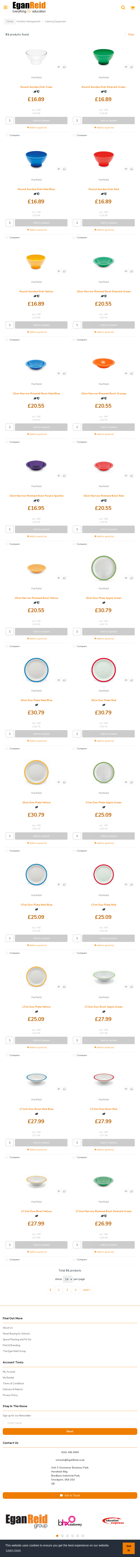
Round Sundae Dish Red (104, 189)
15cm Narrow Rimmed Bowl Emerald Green (104, 291)
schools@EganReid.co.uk (70, 1460)
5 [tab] (78, 1536)
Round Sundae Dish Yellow (36, 291)
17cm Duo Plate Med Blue (36, 904)
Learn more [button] (13, 1550)
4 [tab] (72, 1536)
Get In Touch (70, 1495)
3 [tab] (67, 1536)
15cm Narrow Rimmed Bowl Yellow (36, 598)
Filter (131, 34)
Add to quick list (37, 127)
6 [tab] (83, 1536)
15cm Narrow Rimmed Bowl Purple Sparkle (36, 496)
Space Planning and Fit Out (17, 1339)
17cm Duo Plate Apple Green (104, 802)
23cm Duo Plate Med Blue (36, 700)
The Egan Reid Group (14, 1351)
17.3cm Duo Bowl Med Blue (36, 1109)
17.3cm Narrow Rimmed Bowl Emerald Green (104, 1211)
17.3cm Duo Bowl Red (103, 1109)
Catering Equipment (55, 21)
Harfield (36, 77)
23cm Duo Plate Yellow (36, 802)
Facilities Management (28, 21)
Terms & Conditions (13, 1383)
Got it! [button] (129, 1548)
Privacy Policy (10, 1395)
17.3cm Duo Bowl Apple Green (104, 1007)
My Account (9, 1372)
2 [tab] (62, 1536)
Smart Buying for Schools (16, 1333)
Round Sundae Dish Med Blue (36, 189)
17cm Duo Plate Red (103, 904)
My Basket (8, 1377)
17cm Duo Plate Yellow (36, 1007)
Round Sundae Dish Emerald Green (104, 87)
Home (10, 21)
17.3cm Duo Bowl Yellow (36, 1211)
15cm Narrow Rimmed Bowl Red (103, 496)
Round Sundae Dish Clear (36, 87)
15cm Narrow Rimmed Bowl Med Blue (36, 393)
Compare (12, 135)
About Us (8, 1328)
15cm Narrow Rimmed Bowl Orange (103, 393)
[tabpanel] (26, 1521)
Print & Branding (11, 1345)
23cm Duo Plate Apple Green (104, 598)
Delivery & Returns (13, 1389)
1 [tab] (57, 1536)
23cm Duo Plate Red (103, 700)
